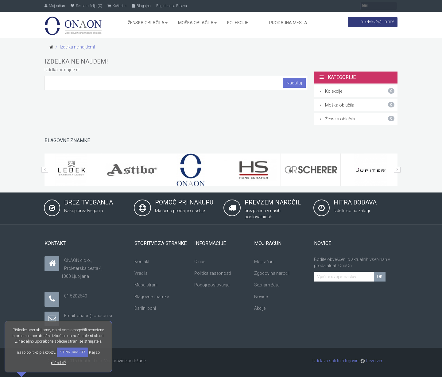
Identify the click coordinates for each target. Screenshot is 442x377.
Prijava (181, 6)
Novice (261, 296)
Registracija (165, 6)
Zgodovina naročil (271, 273)
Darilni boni (145, 308)
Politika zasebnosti (212, 273)
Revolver (371, 360)
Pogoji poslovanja (212, 284)
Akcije (260, 308)
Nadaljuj (294, 82)
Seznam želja (267, 284)
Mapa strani (145, 284)
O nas (200, 261)
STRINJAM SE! (72, 352)
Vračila (141, 273)
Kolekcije (357, 91)
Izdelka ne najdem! (77, 47)
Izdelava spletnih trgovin (335, 360)
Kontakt (141, 261)
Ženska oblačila (357, 118)
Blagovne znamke (151, 296)
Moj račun (263, 261)
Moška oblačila (357, 104)
